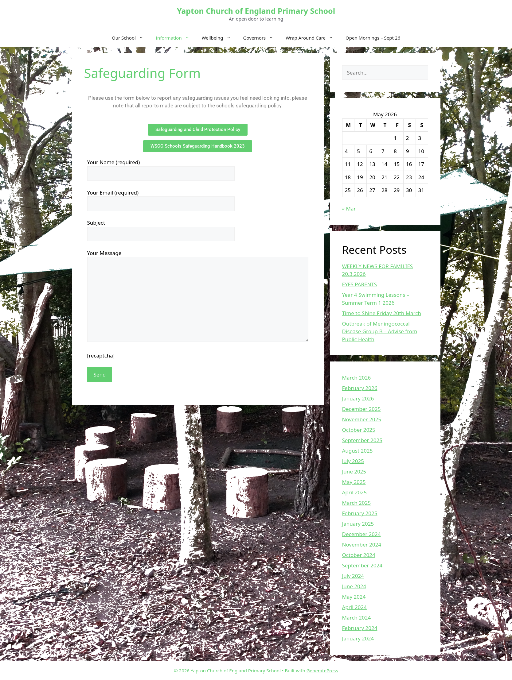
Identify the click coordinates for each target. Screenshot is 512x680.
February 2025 (359, 513)
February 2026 (359, 388)
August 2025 (357, 450)
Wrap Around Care (312, 38)
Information (176, 38)
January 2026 (358, 398)
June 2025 (354, 471)
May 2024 (354, 596)
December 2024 (361, 534)
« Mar (349, 208)
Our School (131, 38)
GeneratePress (322, 670)
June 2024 (354, 586)
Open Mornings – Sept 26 (373, 38)
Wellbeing (219, 38)
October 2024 (358, 554)
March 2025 (356, 502)
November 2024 (361, 544)
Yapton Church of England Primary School (256, 11)
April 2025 (354, 492)
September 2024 (362, 565)
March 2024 (356, 617)
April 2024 (354, 607)
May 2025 (354, 481)
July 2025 (353, 461)
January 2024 (358, 638)
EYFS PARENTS (359, 284)
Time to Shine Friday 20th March (381, 313)
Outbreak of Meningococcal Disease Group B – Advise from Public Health (379, 331)
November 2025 (361, 419)
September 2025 (362, 440)
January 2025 (358, 523)
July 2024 (353, 575)
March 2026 (356, 377)
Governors (261, 38)
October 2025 (358, 429)
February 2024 (359, 628)
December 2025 (361, 408)
